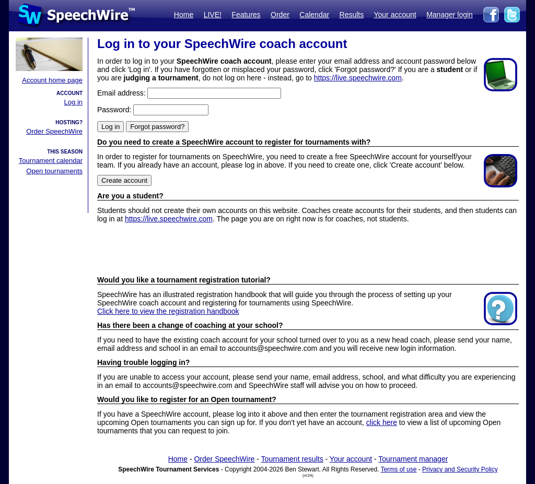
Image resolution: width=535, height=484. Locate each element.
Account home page (52, 80)
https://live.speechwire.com (358, 78)
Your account (395, 14)
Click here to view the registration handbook (168, 311)
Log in (73, 102)
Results (352, 14)
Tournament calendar (51, 160)
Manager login (449, 14)
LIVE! (213, 14)
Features (245, 14)
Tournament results (292, 459)
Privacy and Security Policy (460, 469)
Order (280, 14)
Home (183, 14)
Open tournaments (54, 171)
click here (381, 422)
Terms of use (399, 469)
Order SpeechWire (54, 131)
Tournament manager (413, 459)
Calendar (314, 14)
